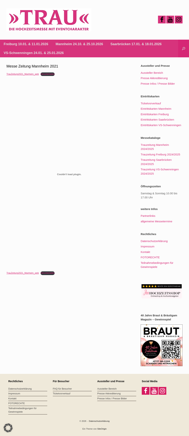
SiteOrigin (102, 429)
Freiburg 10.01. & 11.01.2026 (26, 44)
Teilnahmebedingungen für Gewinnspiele (22, 410)
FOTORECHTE (150, 257)
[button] (183, 48)
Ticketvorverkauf (151, 103)
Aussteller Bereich (152, 72)
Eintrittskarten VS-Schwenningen (161, 125)
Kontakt (145, 251)
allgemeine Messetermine (156, 221)
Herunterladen (48, 74)
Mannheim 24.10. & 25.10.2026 (79, 44)
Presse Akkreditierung (154, 78)
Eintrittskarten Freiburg (155, 114)
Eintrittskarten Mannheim (156, 108)
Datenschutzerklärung (154, 241)
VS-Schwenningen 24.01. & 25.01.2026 (34, 53)
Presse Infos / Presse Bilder (158, 83)
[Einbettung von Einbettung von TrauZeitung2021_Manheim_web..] (69, 174)
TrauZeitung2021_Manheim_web (22, 74)
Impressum (147, 246)
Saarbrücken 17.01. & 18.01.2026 (135, 44)
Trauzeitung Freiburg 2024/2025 (160, 154)
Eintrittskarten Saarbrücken (157, 119)
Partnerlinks (148, 215)
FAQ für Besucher (62, 388)
